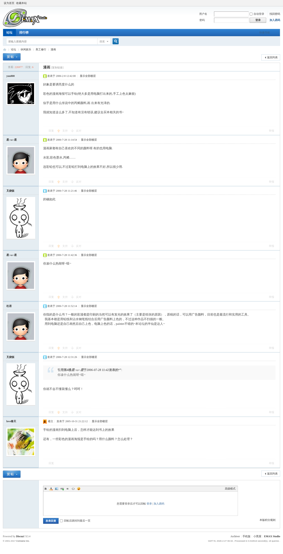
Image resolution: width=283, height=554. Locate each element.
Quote (67, 488)
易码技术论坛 (4, 49)
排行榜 (24, 32)
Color (51, 488)
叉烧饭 (10, 190)
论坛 (9, 32)
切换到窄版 (277, 3)
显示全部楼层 (88, 76)
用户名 (203, 13)
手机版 (246, 536)
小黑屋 (257, 536)
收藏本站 (21, 3)
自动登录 (257, 13)
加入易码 (275, 20)
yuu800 (10, 76)
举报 (271, 130)
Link (62, 488)
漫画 (53, 49)
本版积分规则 (267, 520)
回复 (51, 130)
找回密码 (275, 13)
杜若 (9, 306)
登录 (149, 503)
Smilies (78, 488)
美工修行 (41, 49)
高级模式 (230, 488)
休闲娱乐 (26, 49)
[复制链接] (57, 67)
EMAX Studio (272, 536)
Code (73, 488)
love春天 (11, 421)
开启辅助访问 (274, 3)
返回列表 (272, 57)
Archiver (235, 536)
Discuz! (20, 536)
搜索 (102, 41)
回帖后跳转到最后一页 (75, 520)
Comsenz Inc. (23, 541)
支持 (65, 130)
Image (56, 488)
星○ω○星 (11, 139)
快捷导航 (264, 32)
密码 (202, 20)
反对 (78, 130)
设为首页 (9, 3)
